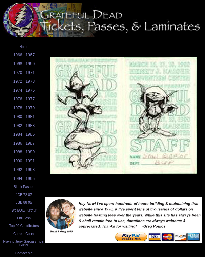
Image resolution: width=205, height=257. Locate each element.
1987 (30, 143)
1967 (30, 55)
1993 (30, 169)
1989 (30, 152)
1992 (17, 169)
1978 (17, 108)
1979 (30, 108)
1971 (30, 72)
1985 (30, 134)
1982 (17, 125)
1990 (17, 161)
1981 (30, 116)
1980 (17, 116)
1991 (30, 161)
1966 (17, 55)
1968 (17, 63)
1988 (17, 152)
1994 (17, 178)
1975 (30, 90)
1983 (30, 125)
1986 (17, 143)
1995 (30, 178)
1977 (30, 99)
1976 (17, 99)
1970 (17, 72)
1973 (30, 81)
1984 (17, 134)
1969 (30, 63)
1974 (17, 90)
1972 (17, 81)
